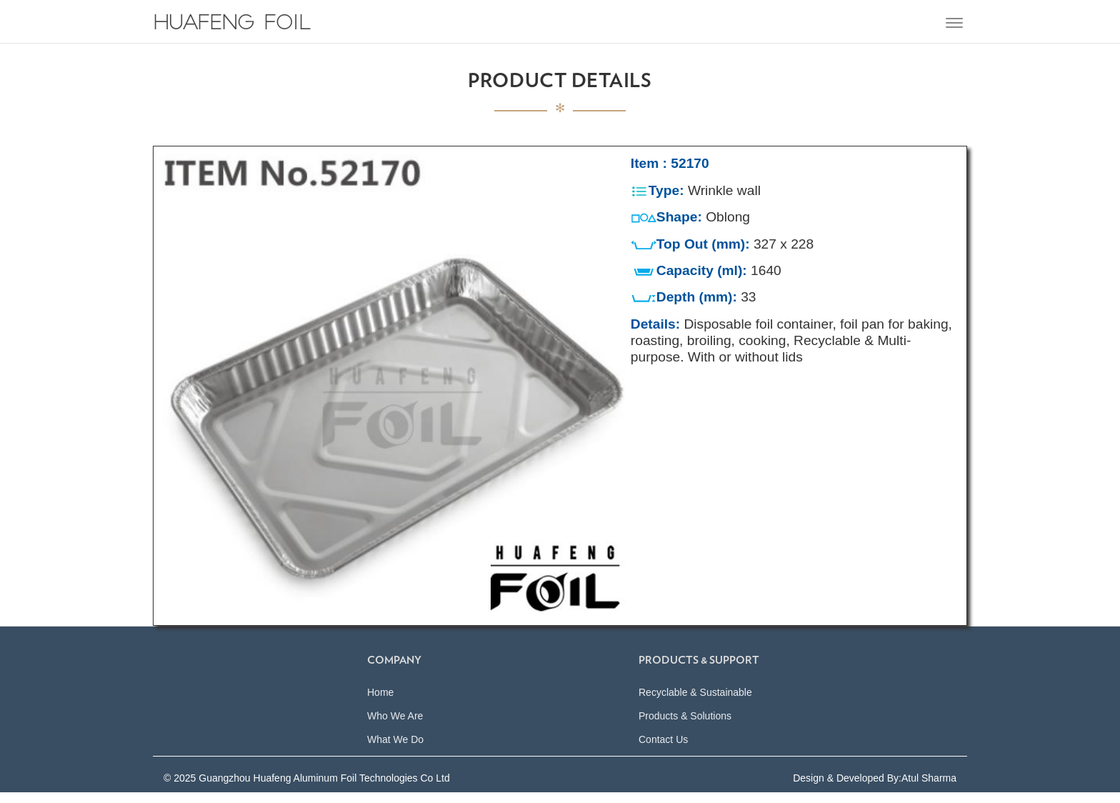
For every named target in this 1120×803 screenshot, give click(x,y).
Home (380, 703)
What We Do (395, 750)
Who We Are (395, 726)
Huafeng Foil (232, 24)
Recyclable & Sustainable (695, 703)
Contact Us (663, 750)
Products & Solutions (685, 726)
